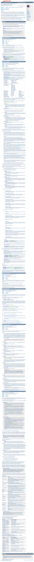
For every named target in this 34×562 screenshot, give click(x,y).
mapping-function (6, 460)
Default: (3, 40)
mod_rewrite (15, 12)
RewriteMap (28, 13)
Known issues (28, 17)
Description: (2, 7)
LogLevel (15, 23)
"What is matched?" (16, 465)
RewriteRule (16, 50)
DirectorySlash (8, 359)
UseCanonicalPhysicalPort (7, 101)
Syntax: (3, 63)
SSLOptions (15, 146)
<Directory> (9, 335)
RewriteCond (28, 12)
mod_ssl (19, 111)
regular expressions (8, 430)
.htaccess (13, 417)
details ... (13, 478)
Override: (3, 42)
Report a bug (28, 18)
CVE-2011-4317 (11, 365)
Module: (3, 293)
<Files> (21, 426)
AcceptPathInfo (11, 119)
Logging (28, 9)
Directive (8, 61)
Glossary (30, 1)
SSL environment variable (19, 144)
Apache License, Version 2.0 (8, 560)
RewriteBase (28, 11)
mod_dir (12, 357)
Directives (27, 1)
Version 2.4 (11, 3)
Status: (3, 278)
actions (10, 473)
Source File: (2, 9)
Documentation (8, 3)
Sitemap (32, 1)
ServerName (10, 122)
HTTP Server (4, 3)
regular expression (11, 400)
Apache (2, 3)
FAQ (28, 1)
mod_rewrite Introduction (16, 430)
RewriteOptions (5, 324)
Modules (24, 1)
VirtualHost (6, 403)
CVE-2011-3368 (6, 365)
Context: (3, 41)
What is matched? (5, 402)
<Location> (17, 426)
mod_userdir (10, 52)
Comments (28, 20)
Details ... (21, 312)
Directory (11, 405)
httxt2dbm (10, 316)
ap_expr (22, 129)
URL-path (22, 364)
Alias (12, 49)
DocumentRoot (6, 444)
